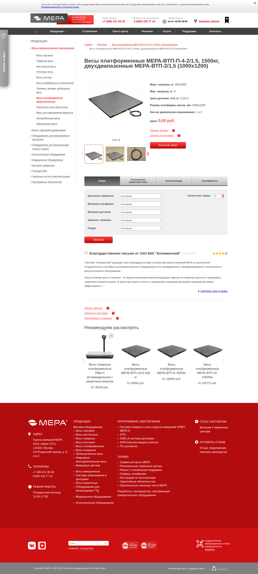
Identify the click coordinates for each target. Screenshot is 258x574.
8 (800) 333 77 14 (144, 21)
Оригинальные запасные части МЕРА (143, 485)
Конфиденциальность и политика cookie (60, 7)
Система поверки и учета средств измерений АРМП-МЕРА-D (153, 429)
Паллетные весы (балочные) (52, 107)
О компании (89, 31)
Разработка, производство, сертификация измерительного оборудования (144, 493)
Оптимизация (177, 568)
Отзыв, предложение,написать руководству (213, 449)
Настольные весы (46, 66)
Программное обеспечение (47, 182)
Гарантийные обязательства (137, 481)
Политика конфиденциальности (78, 568)
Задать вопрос (159, 130)
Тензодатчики (39, 171)
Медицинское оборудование (47, 160)
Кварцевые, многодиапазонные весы (91, 459)
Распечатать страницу (98, 318)
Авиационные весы (46, 123)
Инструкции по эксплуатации (138, 477)
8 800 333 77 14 (43, 476)
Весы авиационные (88, 471)
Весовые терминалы (43, 165)
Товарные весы (44, 61)
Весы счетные (44, 77)
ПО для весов (128, 446)
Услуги (167, 31)
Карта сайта (100, 568)
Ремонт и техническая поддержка (141, 470)
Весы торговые (44, 55)
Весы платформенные (90, 446)
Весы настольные (87, 434)
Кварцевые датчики (88, 465)
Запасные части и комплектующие (51, 176)
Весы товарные (85, 438)
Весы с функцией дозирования (49, 130)
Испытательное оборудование (48, 154)
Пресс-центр (120, 31)
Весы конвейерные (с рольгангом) (55, 83)
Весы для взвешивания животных (54, 112)
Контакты (215, 31)
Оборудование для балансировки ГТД (88, 488)
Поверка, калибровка (133, 473)
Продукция (57, 31)
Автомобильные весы (48, 118)
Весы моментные (87, 482)
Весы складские (86, 450)
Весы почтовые (85, 442)
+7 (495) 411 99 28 (113, 21)
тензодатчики (86, 548)
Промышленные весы (89, 453)
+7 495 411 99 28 (43, 472)
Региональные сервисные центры (141, 466)
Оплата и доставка (162, 135)
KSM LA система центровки (137, 438)
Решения (147, 31)
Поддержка (189, 31)
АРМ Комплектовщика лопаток (139, 442)
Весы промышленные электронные (53, 48)
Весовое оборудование (87, 427)
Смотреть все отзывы (213, 291)
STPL (123, 434)
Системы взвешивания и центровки (91, 477)
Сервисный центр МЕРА (135, 462)
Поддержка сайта (196, 568)
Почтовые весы (44, 71)
